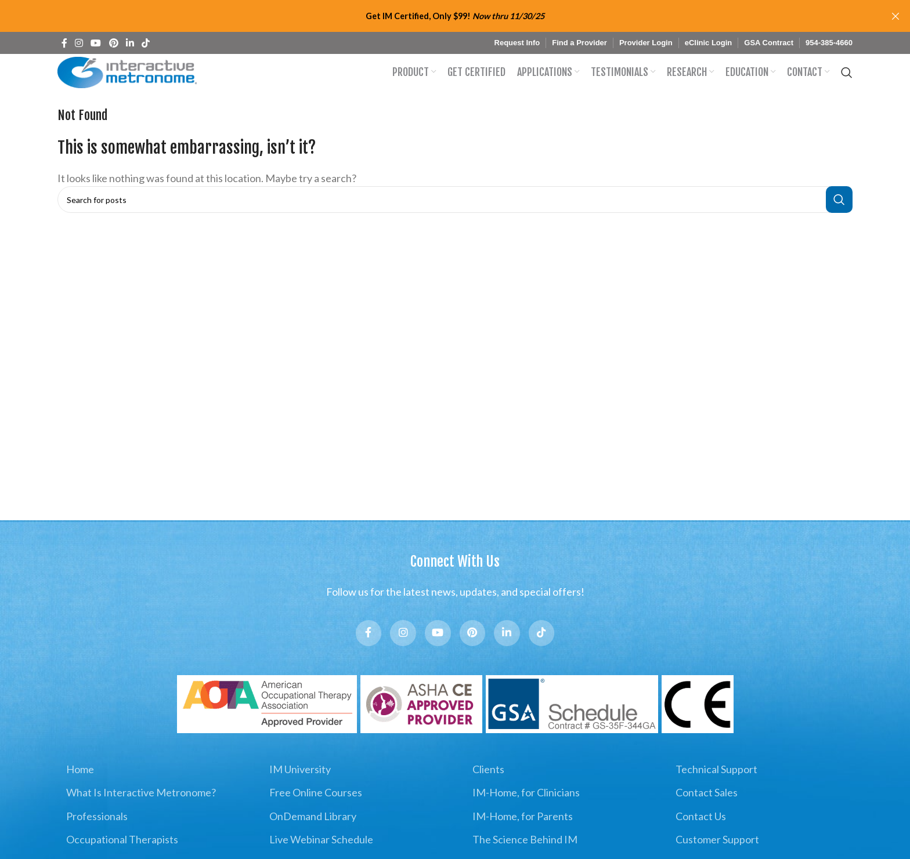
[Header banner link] (437, 16)
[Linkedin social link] (130, 43)
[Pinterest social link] (113, 43)
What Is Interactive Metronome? (141, 816)
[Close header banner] (895, 16)
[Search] (846, 80)
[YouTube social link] (96, 43)
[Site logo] (130, 79)
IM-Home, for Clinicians (526, 816)
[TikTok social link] (146, 43)
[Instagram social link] (78, 43)
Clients (488, 793)
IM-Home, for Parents (522, 839)
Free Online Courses (315, 816)
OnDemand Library (312, 839)
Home (80, 793)
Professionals (97, 839)
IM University (300, 793)
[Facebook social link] (64, 43)
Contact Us (701, 839)
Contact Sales (707, 816)
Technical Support (716, 793)
